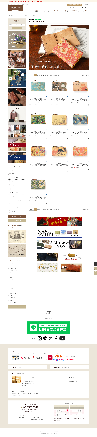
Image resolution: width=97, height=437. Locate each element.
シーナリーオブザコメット (13, 270)
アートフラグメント (12, 300)
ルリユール (10, 277)
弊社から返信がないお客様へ (37, 419)
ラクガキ (9, 284)
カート (88, 7)
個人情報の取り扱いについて (45, 431)
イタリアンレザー (11, 288)
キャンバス (10, 298)
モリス (9, 266)
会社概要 (56, 431)
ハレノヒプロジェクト (12, 302)
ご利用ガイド (80, 7)
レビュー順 (43, 75)
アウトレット (85, 11)
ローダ (9, 291)
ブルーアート (10, 274)
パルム (9, 281)
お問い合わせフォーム (37, 417)
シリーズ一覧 (56, 11)
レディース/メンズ (75, 11)
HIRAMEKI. (10, 15)
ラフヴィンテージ (11, 297)
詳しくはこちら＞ (41, 1)
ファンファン (10, 286)
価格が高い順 (56, 75)
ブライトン (10, 290)
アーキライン (10, 279)
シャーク (9, 275)
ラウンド (22, 15)
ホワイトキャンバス (12, 268)
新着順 (38, 75)
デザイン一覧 (65, 11)
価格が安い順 (49, 75)
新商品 (36, 11)
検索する (17, 28)
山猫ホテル (10, 295)
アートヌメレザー (11, 263)
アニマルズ (10, 282)
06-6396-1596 (21, 417)
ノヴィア (9, 272)
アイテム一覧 (46, 11)
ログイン (72, 7)
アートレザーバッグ (12, 293)
